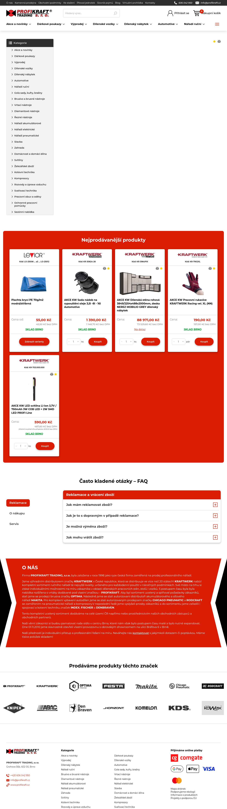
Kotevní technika (24, 172)
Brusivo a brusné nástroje (29, 98)
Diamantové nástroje (26, 111)
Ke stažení (69, 2)
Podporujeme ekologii (183, 791)
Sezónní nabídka (24, 211)
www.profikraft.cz (19, 784)
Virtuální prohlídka (132, 2)
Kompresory (21, 178)
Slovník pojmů (105, 2)
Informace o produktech (184, 795)
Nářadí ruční (21, 86)
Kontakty (150, 2)
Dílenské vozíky (23, 68)
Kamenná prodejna (25, 2)
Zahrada (19, 147)
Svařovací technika (25, 190)
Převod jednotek (86, 2)
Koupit (98, 341)
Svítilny (18, 160)
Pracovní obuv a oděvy (27, 196)
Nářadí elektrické (24, 129)
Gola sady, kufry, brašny (28, 92)
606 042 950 (183, 2)
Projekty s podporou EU (184, 798)
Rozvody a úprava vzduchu (30, 184)
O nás (9, 2)
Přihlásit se (181, 13)
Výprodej (19, 62)
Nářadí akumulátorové (27, 123)
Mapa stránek (178, 788)
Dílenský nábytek (24, 74)
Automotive (21, 80)
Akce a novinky (23, 49)
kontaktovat (141, 633)
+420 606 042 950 (20, 775)
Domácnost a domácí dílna (30, 153)
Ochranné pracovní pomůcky (25, 204)
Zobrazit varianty (34, 341)
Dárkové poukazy (24, 56)
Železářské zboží (24, 166)
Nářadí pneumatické (26, 135)
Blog (117, 2)
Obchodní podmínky (49, 2)
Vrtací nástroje (23, 104)
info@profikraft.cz (208, 3)
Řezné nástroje (23, 117)
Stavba (18, 141)
